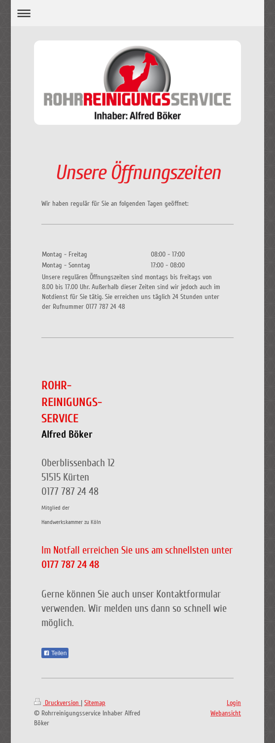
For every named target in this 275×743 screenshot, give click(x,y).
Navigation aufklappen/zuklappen (137, 13)
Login (234, 703)
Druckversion (57, 703)
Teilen (55, 653)
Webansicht (225, 713)
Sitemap (94, 703)
